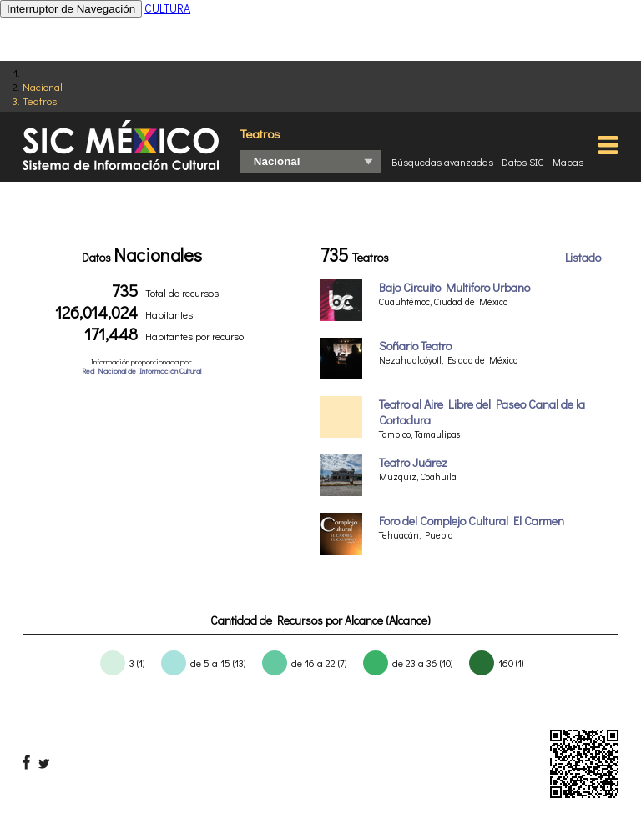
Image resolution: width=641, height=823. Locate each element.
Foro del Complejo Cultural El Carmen (471, 521)
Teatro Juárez (413, 462)
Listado (583, 257)
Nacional (43, 86)
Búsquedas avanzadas (442, 161)
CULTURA (167, 8)
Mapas (568, 161)
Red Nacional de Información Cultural (141, 370)
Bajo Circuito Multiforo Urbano (454, 287)
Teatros (40, 100)
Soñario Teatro (415, 346)
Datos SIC (523, 161)
